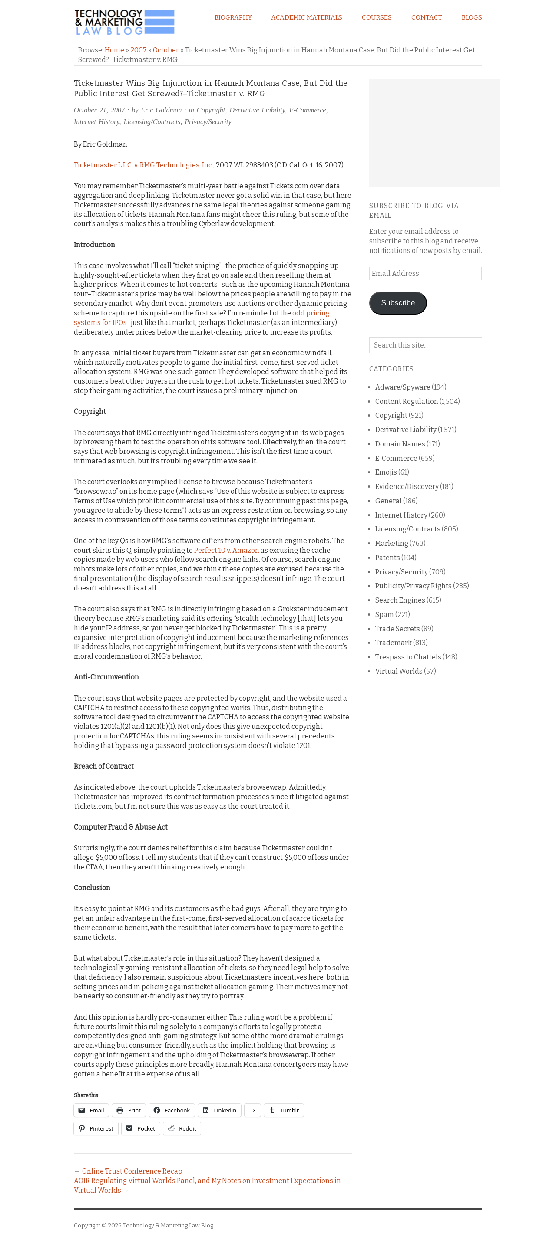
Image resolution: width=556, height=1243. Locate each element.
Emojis (386, 472)
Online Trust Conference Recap (132, 1171)
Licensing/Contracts (152, 121)
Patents (387, 558)
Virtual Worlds (399, 671)
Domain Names (400, 444)
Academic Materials (306, 17)
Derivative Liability (257, 110)
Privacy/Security (208, 121)
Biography (233, 17)
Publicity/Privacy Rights (413, 586)
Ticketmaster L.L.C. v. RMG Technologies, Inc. (143, 165)
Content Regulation (406, 401)
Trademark (393, 643)
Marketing (391, 543)
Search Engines (400, 600)
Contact (426, 17)
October (166, 50)
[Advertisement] (434, 133)
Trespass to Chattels (408, 657)
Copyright (211, 110)
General (388, 501)
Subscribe (398, 302)
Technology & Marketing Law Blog (168, 1225)
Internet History (96, 121)
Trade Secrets (397, 629)
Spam (384, 614)
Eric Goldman (161, 110)
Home (114, 50)
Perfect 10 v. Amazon (226, 550)
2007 (138, 50)
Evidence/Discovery (407, 486)
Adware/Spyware (402, 387)
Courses (377, 17)
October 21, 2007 (99, 110)
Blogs (472, 17)
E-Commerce (307, 110)
